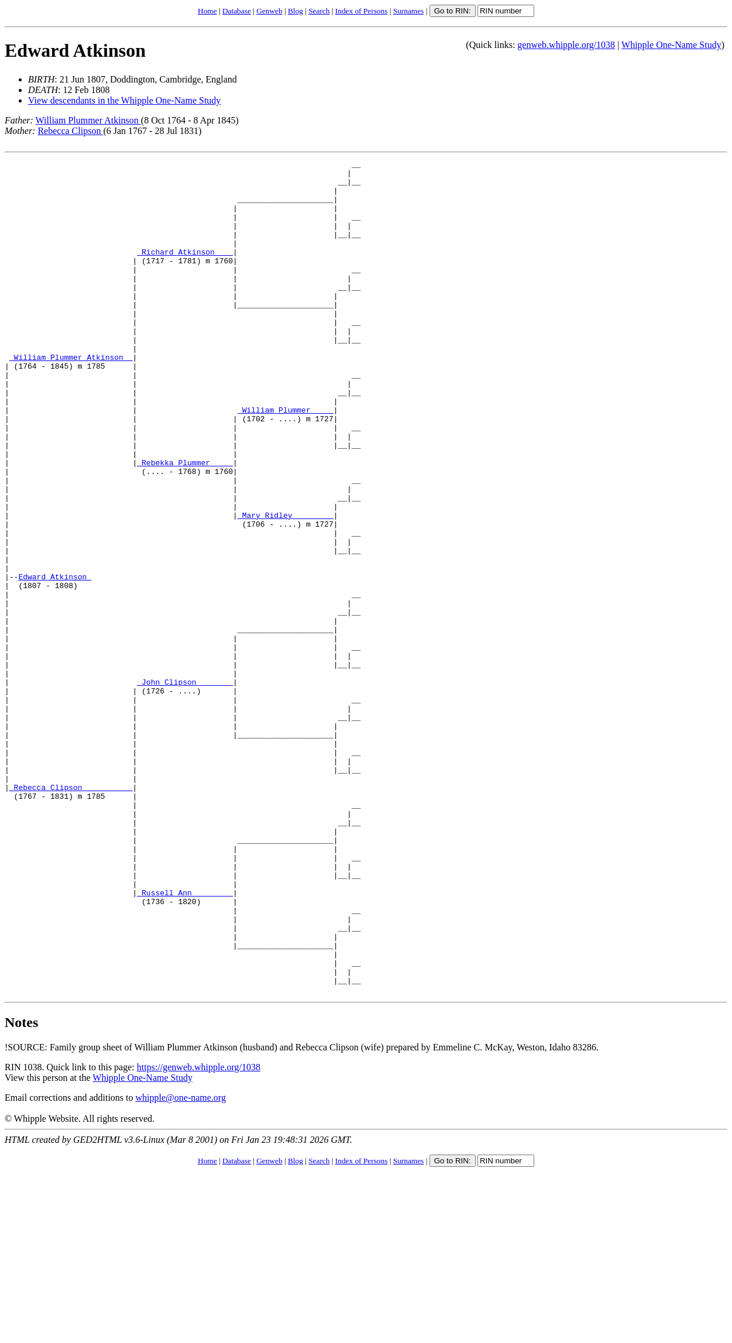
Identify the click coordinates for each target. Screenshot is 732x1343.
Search (318, 10)
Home (207, 10)
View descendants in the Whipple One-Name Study (124, 100)
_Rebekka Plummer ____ (185, 523)
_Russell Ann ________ (185, 1040)
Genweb (269, 10)
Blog (295, 10)
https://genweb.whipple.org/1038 (198, 1234)
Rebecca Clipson (70, 131)
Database (236, 10)
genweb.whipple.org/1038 (566, 45)
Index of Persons (361, 10)
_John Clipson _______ (185, 787)
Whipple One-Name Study (671, 45)
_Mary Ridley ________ (286, 587)
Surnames (408, 10)
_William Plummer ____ (286, 460)
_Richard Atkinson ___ (185, 271)
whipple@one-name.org (181, 1264)
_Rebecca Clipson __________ (71, 913)
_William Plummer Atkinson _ (71, 397)
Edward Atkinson (75, 50)
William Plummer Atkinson (88, 120)
